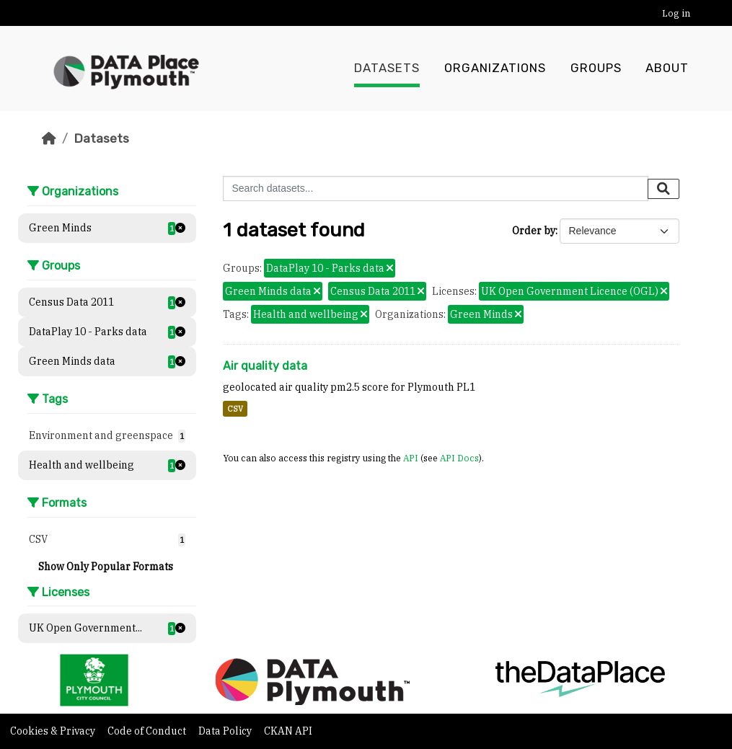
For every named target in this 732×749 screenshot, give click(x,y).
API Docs (459, 458)
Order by (533, 230)
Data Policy (226, 730)
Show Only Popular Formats (105, 566)
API (410, 458)
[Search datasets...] (435, 188)
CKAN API (288, 730)
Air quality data (265, 366)
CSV (235, 409)
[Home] (49, 138)
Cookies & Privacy (53, 730)
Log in (676, 13)
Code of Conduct (147, 730)
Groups (596, 68)
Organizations (495, 68)
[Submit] (663, 189)
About (667, 68)
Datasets (387, 68)
